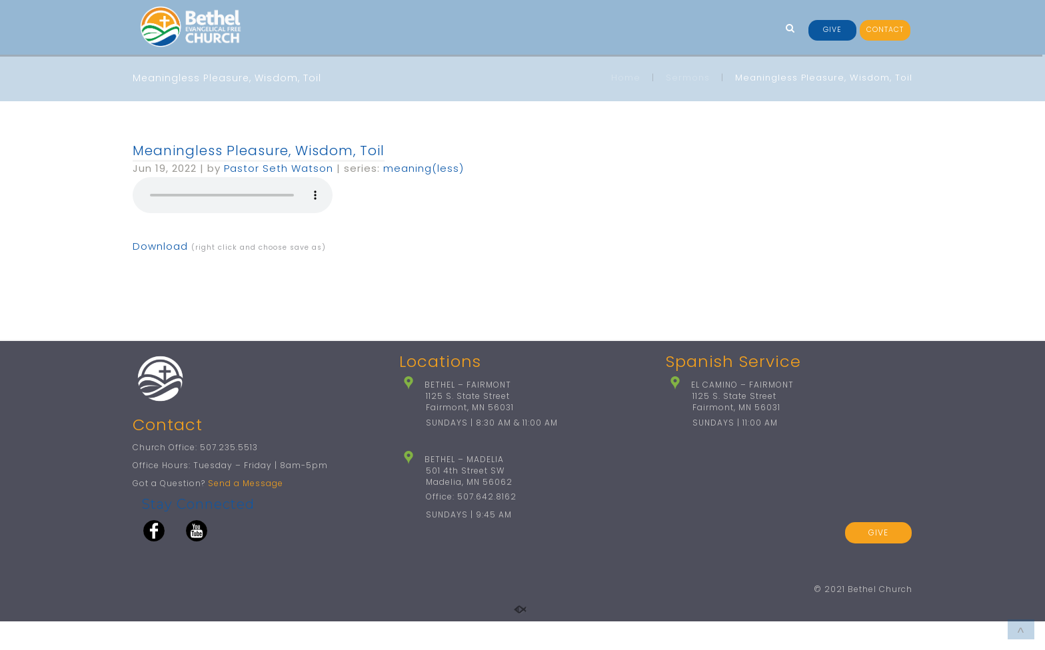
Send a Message (245, 511)
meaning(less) (423, 168)
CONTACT (885, 30)
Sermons (688, 77)
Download (160, 246)
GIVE (832, 30)
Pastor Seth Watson (278, 168)
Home (625, 77)
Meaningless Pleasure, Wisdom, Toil (259, 150)
